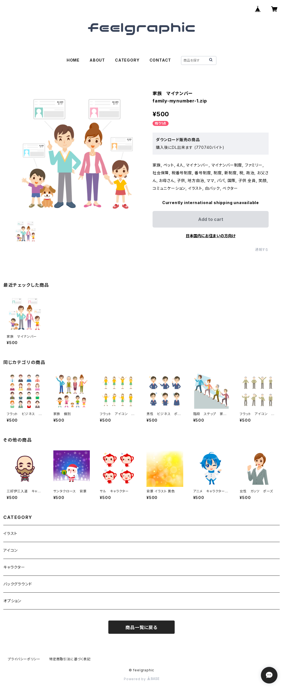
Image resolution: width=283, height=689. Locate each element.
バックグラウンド (17, 584)
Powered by (141, 679)
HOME (73, 60)
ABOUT (97, 60)
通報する (262, 249)
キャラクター (14, 567)
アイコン (10, 550)
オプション (12, 600)
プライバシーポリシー (24, 659)
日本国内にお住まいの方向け (210, 235)
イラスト (10, 533)
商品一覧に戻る (141, 627)
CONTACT (160, 60)
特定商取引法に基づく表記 (70, 659)
